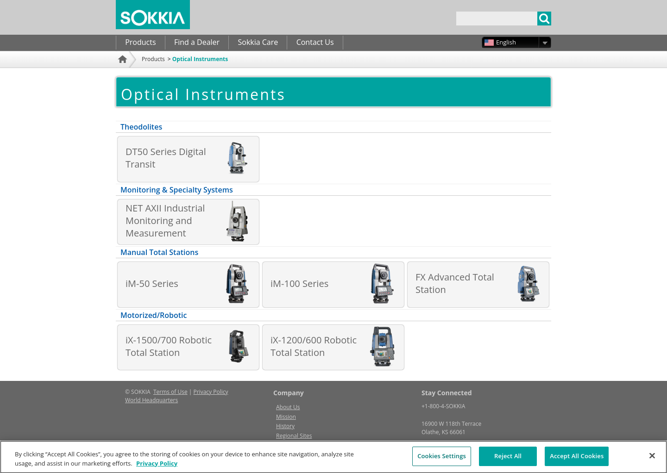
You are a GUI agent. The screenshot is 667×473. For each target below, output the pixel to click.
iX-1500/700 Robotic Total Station (169, 346)
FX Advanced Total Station (454, 283)
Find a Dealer (197, 42)
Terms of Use (170, 392)
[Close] (652, 459)
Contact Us (315, 42)
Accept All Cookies (577, 460)
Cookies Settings (441, 460)
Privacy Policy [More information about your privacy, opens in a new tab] (156, 467)
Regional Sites (294, 436)
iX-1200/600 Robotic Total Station (314, 346)
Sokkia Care (258, 42)
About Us (288, 407)
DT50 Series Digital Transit (166, 157)
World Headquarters (151, 400)
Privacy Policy (211, 392)
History (285, 426)
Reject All (508, 460)
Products (140, 42)
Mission (286, 417)
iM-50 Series (152, 283)
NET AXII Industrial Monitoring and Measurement (165, 220)
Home (124, 71)
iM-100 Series (299, 283)
